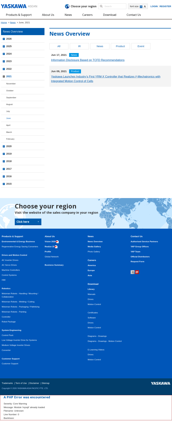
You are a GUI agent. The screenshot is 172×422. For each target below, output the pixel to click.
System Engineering (11, 330)
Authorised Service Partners (144, 241)
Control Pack (7, 335)
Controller (6, 317)
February (10, 139)
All (59, 46)
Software (92, 317)
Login (154, 6)
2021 (9, 76)
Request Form (137, 261)
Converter (6, 350)
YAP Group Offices (140, 246)
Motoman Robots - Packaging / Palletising (20, 307)
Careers (87, 15)
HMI (3, 280)
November (11, 83)
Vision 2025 (52, 241)
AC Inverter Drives (10, 260)
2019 (9, 153)
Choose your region (83, 6)
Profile (48, 251)
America (92, 265)
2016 (9, 176)
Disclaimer (34, 383)
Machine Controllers (11, 270)
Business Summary (54, 265)
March (9, 132)
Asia (90, 275)
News (68, 15)
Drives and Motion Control (14, 255)
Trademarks (7, 383)
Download (109, 15)
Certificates (93, 312)
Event (141, 46)
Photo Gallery (94, 251)
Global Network (52, 256)
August (9, 104)
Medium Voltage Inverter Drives (16, 345)
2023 (9, 61)
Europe (91, 270)
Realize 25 (51, 246)
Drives (90, 299)
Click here (23, 221)
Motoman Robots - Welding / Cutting (18, 301)
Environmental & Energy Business (18, 241)
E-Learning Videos (96, 349)
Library (91, 289)
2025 (9, 46)
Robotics (6, 288)
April (8, 125)
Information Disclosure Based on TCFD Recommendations (88, 60)
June (8, 118)
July (8, 111)
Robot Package (9, 321)
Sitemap (45, 383)
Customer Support (11, 358)
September (11, 97)
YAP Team (135, 251)
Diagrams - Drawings (97, 336)
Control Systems (9, 275)
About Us (48, 15)
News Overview (95, 241)
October (10, 90)
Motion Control (94, 304)
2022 (9, 68)
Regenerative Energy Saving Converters (20, 246)
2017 (9, 168)
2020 (9, 146)
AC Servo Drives (9, 265)
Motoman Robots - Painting (14, 312)
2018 (9, 161)
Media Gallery (94, 246)
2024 (9, 53)
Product (120, 46)
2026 (9, 38)
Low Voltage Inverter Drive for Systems (19, 340)
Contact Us (134, 15)
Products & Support (19, 15)
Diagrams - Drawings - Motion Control (105, 341)
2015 (9, 183)
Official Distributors (140, 256)
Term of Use (21, 383)
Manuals (91, 294)
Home (4, 22)
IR (79, 46)
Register (165, 6)
